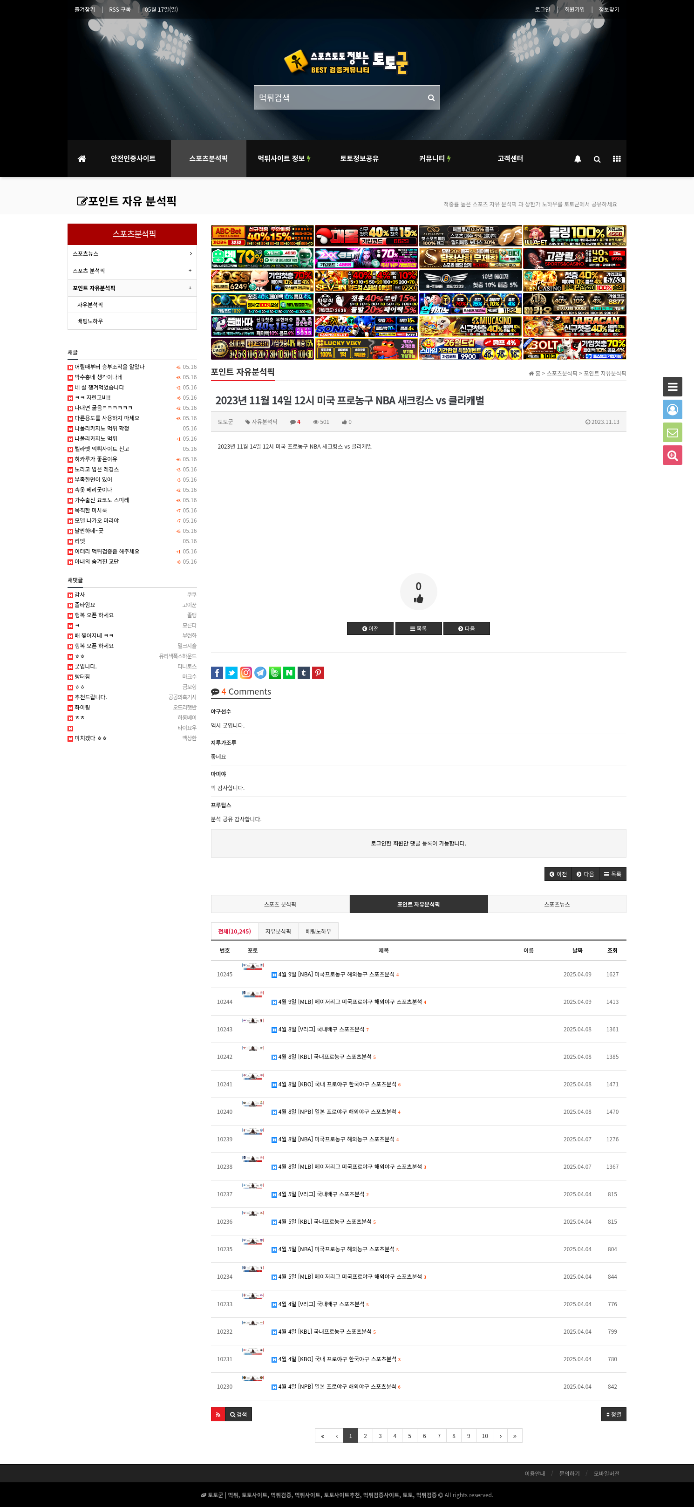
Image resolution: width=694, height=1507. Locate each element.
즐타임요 (132, 605)
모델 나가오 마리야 (132, 520)
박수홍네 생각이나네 (132, 377)
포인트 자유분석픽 (418, 904)
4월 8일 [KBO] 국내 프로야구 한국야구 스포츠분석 (336, 1084)
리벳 (132, 541)
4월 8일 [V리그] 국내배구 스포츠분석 (320, 1029)
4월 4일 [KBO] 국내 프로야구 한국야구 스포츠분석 (336, 1359)
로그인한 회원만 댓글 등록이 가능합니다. (418, 843)
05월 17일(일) (161, 9)
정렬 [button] (613, 1414)
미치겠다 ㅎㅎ (132, 738)
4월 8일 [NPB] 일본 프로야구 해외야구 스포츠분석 (336, 1111)
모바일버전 (606, 1473)
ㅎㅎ (132, 656)
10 (485, 1435)
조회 (612, 950)
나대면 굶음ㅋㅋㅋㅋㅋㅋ (132, 407)
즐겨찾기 (85, 9)
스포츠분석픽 (209, 158)
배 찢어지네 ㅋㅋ (132, 635)
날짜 (577, 950)
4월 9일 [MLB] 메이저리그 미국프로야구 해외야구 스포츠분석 (349, 1001)
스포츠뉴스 (557, 904)
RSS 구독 (120, 9)
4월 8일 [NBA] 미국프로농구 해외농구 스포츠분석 (335, 1139)
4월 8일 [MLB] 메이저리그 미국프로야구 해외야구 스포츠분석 (349, 1166)
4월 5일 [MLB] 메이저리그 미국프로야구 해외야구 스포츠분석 (349, 1276)
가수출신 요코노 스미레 (132, 500)
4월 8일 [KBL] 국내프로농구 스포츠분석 (324, 1056)
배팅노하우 (318, 931)
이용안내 (534, 1473)
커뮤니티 (434, 158)
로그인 (543, 9)
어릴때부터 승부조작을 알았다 (132, 366)
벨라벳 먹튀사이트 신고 (132, 448)
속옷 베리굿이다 (132, 489)
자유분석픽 (278, 931)
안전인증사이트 (133, 158)
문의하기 (569, 1473)
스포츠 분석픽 (280, 904)
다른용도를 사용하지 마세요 (132, 418)
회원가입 (575, 9)
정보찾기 (609, 9)
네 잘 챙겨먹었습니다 (132, 387)
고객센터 (510, 158)
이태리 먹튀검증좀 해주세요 (132, 551)
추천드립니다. (132, 697)
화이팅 (132, 707)
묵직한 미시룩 (132, 510)
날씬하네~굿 (132, 530)
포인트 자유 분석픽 (127, 200)
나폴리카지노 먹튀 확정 (132, 428)
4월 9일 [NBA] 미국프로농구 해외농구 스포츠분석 (335, 974)
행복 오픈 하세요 (132, 615)
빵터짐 (132, 676)
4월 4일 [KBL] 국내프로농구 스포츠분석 (324, 1331)
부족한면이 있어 (132, 479)
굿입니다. (132, 666)
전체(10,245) (234, 931)
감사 (132, 594)
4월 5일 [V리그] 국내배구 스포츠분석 (320, 1194)
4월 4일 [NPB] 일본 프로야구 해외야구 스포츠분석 (336, 1386)
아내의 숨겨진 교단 (132, 561)
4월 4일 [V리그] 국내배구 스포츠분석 (320, 1304)
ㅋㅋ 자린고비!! (132, 397)
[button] (558, 874)
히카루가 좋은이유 (132, 459)
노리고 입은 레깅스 (132, 469)
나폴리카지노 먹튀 (132, 438)
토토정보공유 (359, 158)
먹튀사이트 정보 (284, 158)
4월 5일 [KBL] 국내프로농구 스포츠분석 (324, 1221)
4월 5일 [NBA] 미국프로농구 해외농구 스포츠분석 (335, 1249)
